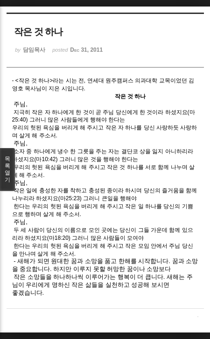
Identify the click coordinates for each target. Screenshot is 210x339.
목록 (7, 169)
